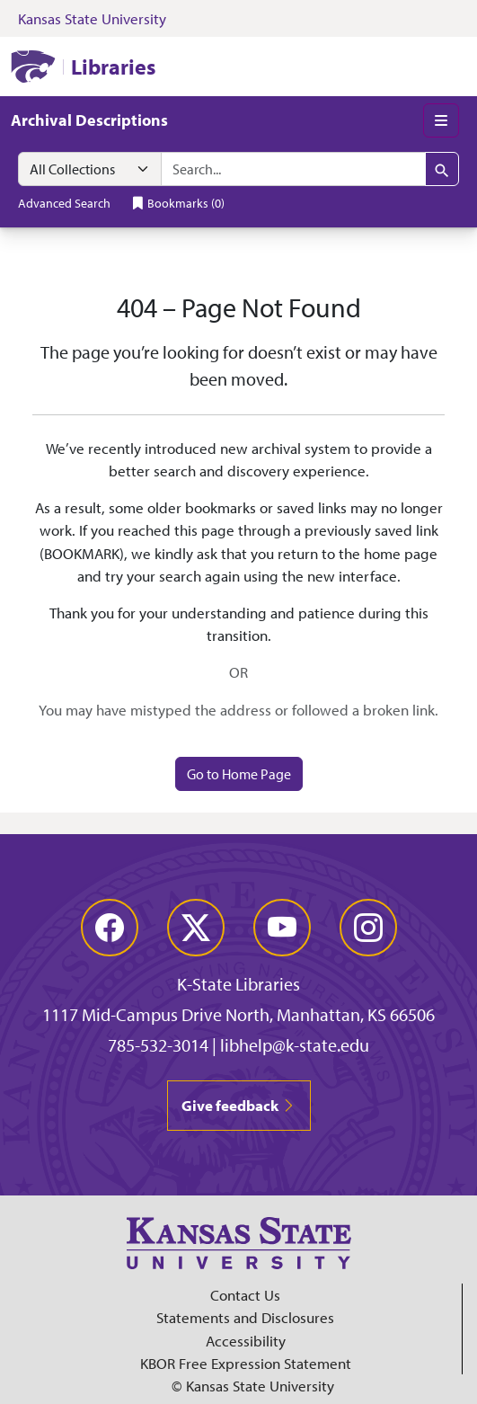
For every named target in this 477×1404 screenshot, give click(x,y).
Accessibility (246, 1340)
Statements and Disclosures (245, 1317)
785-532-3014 (158, 1045)
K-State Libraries (238, 984)
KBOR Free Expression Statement (245, 1363)
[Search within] (90, 169)
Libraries (113, 66)
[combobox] (293, 169)
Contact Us (245, 1294)
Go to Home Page (239, 774)
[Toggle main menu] (441, 120)
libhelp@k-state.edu (294, 1045)
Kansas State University (92, 18)
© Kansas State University (253, 1385)
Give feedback (238, 1105)
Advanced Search (64, 202)
